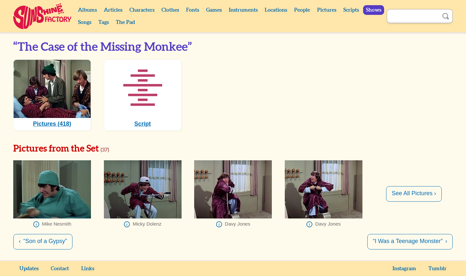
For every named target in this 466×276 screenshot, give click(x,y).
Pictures (326, 10)
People (302, 10)
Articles (113, 10)
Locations (276, 10)
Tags (103, 22)
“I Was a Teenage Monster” (408, 241)
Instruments (243, 10)
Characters (141, 10)
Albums (87, 10)
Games (214, 10)
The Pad (125, 22)
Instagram (404, 268)
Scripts (351, 10)
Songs (84, 22)
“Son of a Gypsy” (45, 241)
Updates (29, 268)
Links (87, 268)
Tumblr (437, 268)
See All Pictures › (414, 193)
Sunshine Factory (42, 16)
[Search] (412, 16)
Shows (373, 10)
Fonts (192, 10)
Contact (60, 268)
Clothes (170, 10)
